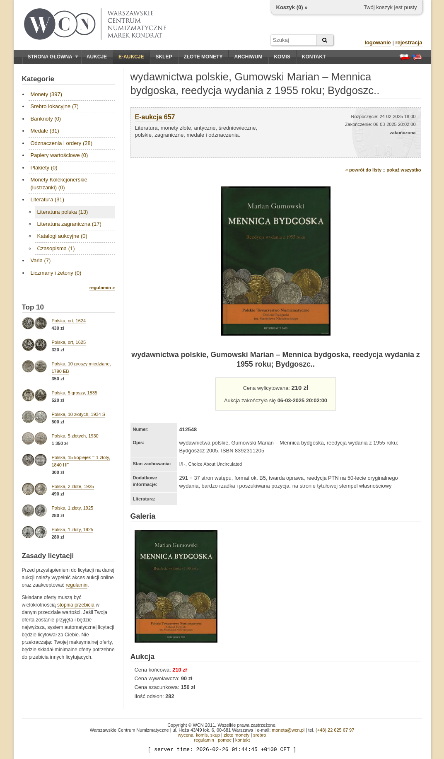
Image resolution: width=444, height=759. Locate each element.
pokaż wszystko (403, 169)
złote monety (236, 734)
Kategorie (38, 79)
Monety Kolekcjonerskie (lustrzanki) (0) (59, 183)
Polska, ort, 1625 (69, 342)
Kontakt (314, 57)
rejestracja (408, 42)
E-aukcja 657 (155, 117)
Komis (282, 57)
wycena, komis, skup (199, 734)
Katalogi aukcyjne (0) (62, 236)
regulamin (77, 585)
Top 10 (33, 307)
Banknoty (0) (46, 119)
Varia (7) (41, 260)
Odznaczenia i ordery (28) (62, 143)
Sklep (163, 57)
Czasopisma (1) (56, 248)
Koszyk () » (292, 7)
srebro (259, 734)
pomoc (225, 739)
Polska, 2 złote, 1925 (73, 486)
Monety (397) (47, 94)
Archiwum (248, 57)
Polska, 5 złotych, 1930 (75, 435)
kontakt (242, 739)
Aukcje (97, 57)
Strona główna (53, 57)
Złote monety (202, 57)
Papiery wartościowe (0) (59, 155)
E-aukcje (131, 57)
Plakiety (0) (44, 167)
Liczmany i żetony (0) (56, 273)
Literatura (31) (48, 199)
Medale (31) (45, 131)
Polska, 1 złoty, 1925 (73, 507)
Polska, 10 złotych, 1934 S (79, 414)
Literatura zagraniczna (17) (69, 224)
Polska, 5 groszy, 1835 (74, 392)
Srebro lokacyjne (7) (55, 106)
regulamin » (102, 287)
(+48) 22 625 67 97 (335, 730)
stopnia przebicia (75, 605)
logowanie (377, 42)
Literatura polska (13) (62, 212)
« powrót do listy (363, 169)
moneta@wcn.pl (288, 730)
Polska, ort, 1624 (69, 320)
